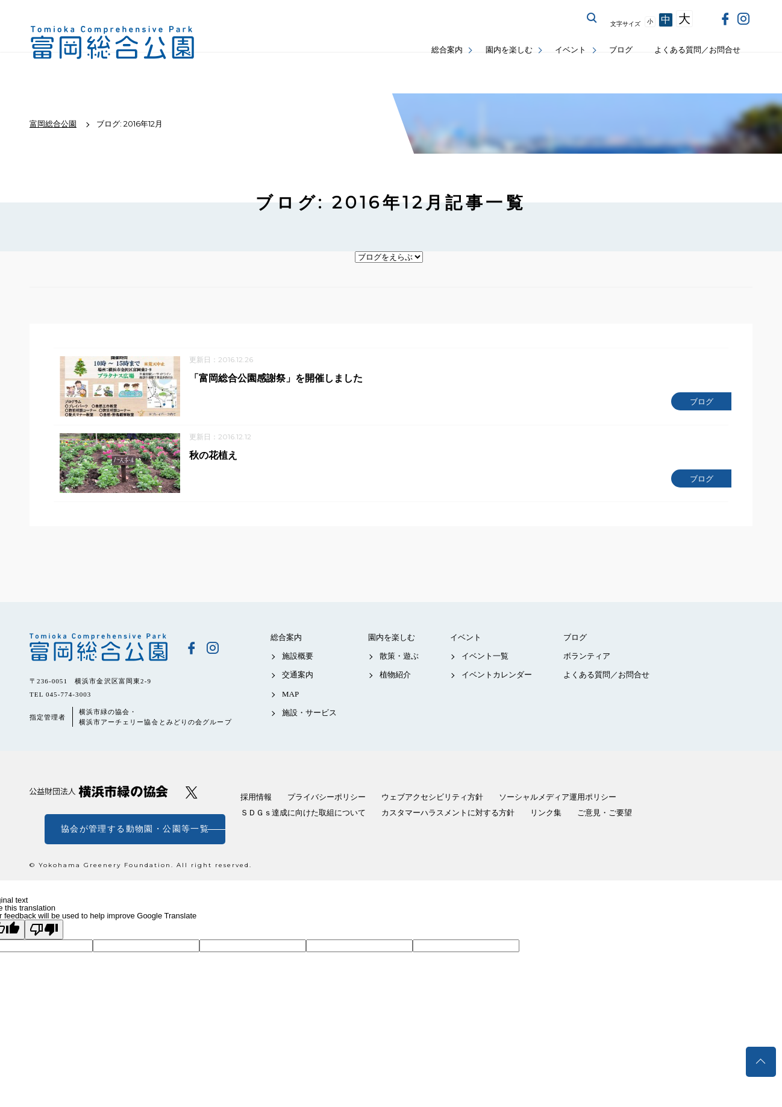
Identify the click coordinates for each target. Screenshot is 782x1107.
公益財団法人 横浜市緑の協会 (99, 795)
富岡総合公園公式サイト (113, 42)
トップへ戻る (761, 1062)
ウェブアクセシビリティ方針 (432, 801)
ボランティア (586, 660)
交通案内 (297, 678)
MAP (290, 698)
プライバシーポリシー (326, 801)
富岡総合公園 (99, 651)
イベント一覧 (484, 660)
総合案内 (447, 49)
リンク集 (545, 816)
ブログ (621, 49)
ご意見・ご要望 (604, 816)
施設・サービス (309, 716)
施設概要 (297, 660)
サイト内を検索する (592, 18)
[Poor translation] (44, 934)
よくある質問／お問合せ (697, 49)
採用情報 (256, 801)
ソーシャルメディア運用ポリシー (557, 801)
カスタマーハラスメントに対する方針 (448, 816)
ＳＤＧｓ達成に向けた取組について (303, 816)
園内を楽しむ (509, 49)
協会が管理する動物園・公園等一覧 (135, 833)
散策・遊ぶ (399, 660)
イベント (570, 49)
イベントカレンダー (496, 678)
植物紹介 (395, 678)
